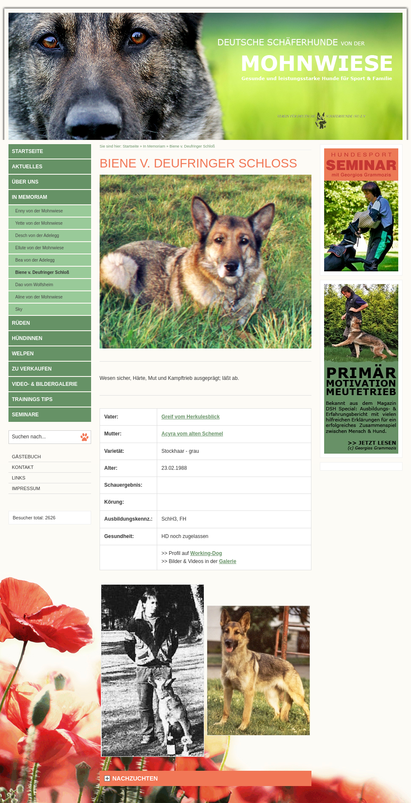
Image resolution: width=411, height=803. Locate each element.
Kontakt (22, 467)
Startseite (27, 151)
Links (18, 477)
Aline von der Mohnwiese (39, 297)
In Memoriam (29, 197)
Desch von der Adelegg (37, 235)
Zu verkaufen (32, 369)
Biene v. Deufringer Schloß (42, 272)
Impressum (26, 488)
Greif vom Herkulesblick (190, 417)
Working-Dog (206, 553)
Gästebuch (26, 456)
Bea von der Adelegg (35, 260)
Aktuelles (27, 167)
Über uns (25, 182)
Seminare (25, 415)
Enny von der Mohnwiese (39, 211)
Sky (18, 309)
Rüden (21, 323)
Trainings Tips (32, 399)
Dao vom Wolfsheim (34, 284)
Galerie (227, 561)
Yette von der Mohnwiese (39, 223)
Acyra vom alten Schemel (192, 434)
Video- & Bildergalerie (45, 384)
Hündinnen (27, 338)
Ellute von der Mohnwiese (39, 247)
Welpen (22, 354)
